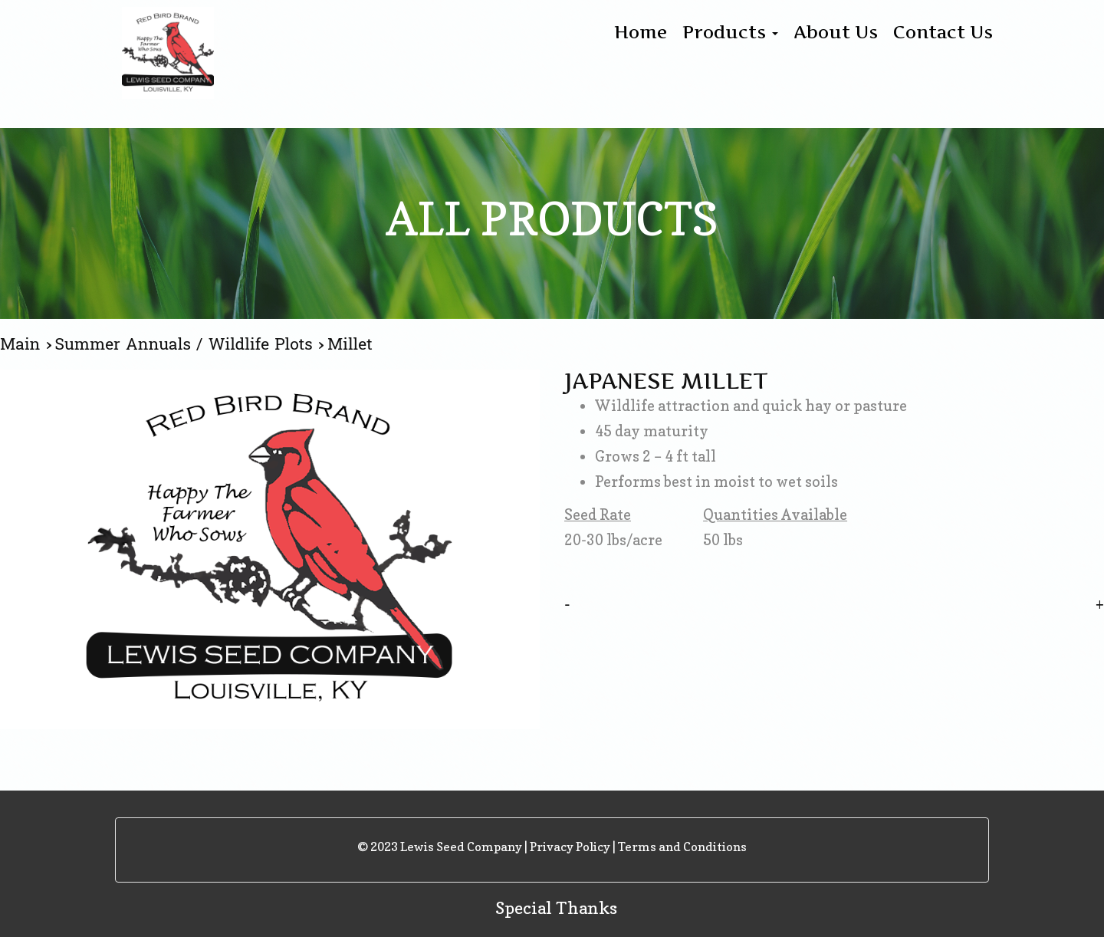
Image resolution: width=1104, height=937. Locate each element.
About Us (836, 32)
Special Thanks (556, 908)
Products (730, 32)
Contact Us (943, 32)
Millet (350, 344)
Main (23, 344)
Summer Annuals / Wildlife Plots (186, 344)
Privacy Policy (570, 846)
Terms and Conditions (682, 846)
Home (640, 32)
